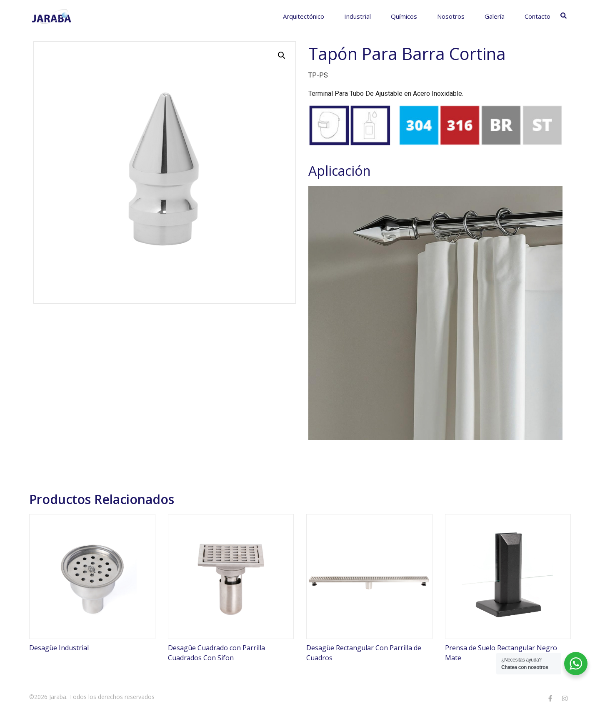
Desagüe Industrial (59, 647)
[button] (281, 55)
